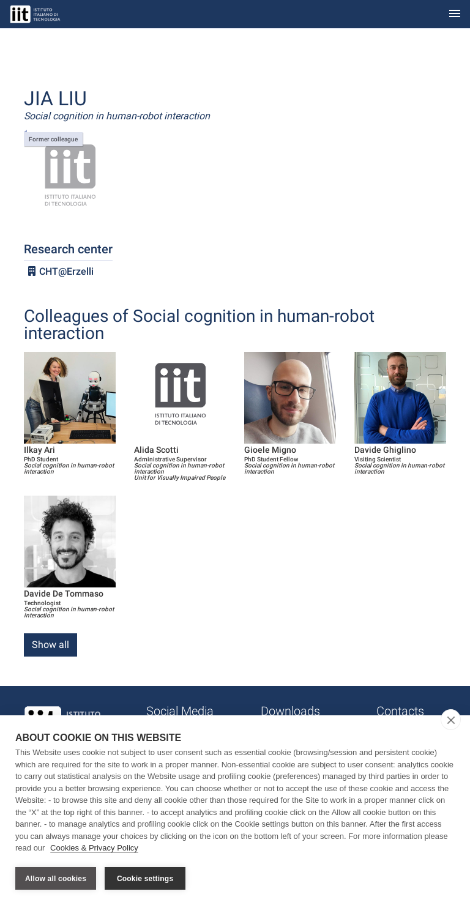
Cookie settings (145, 878)
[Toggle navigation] (454, 14)
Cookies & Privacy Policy (94, 849)
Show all (50, 644)
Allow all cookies (55, 878)
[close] (451, 720)
